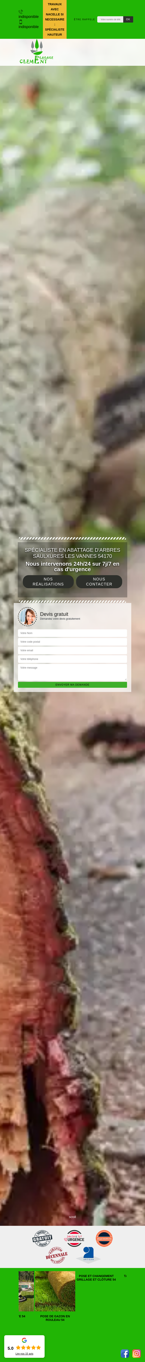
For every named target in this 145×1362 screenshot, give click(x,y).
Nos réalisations (48, 581)
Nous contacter (99, 581)
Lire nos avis (24, 1353)
